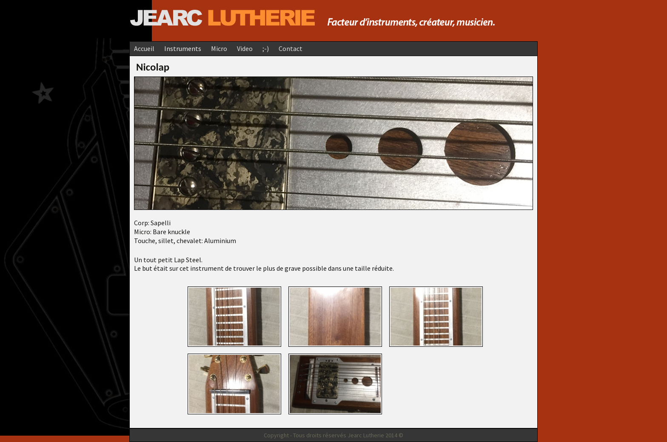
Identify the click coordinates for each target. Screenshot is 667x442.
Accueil (144, 48)
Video (245, 48)
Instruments (182, 48)
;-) (265, 48)
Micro (219, 48)
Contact (290, 48)
